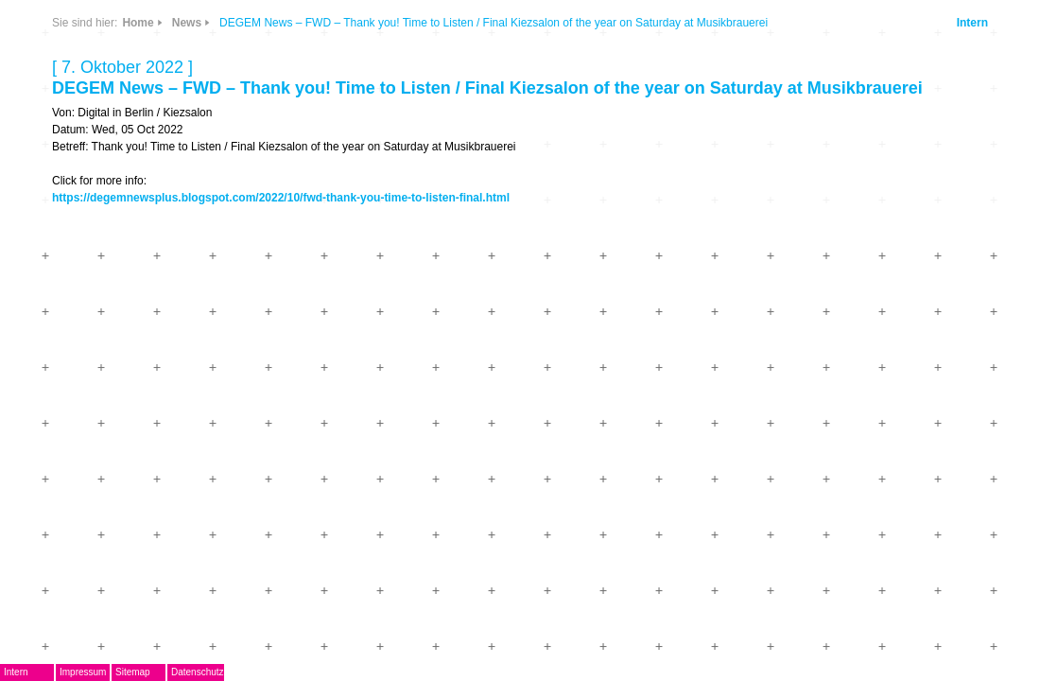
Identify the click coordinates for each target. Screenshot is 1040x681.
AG (120, 243)
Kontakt (136, 410)
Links (235, 135)
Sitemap (234, 672)
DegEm (156, 71)
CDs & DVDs (293, 72)
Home (400, 39)
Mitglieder (143, 383)
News (235, 79)
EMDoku (138, 215)
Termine (137, 298)
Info (285, 135)
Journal (135, 327)
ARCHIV (137, 354)
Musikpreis (146, 271)
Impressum (185, 672)
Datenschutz (299, 672)
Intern (921, 73)
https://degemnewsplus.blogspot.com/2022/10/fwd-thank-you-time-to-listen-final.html (609, 269)
